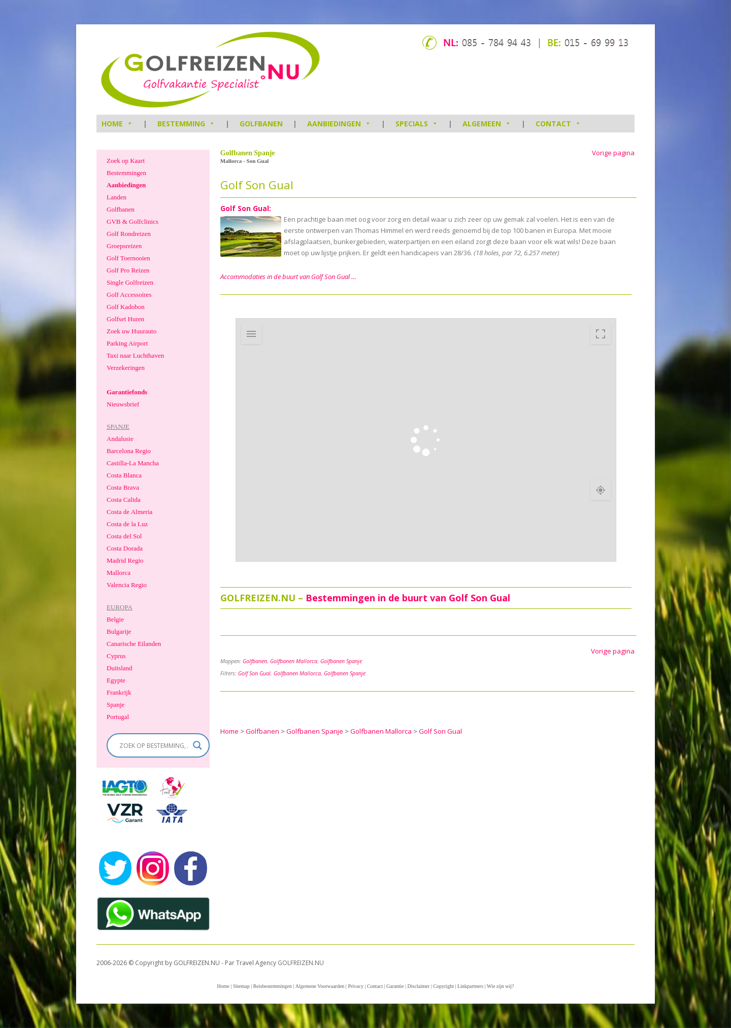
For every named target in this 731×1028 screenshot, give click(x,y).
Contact (558, 123)
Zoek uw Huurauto (131, 331)
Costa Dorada (125, 548)
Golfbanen (261, 123)
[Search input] (153, 745)
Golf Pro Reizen (128, 270)
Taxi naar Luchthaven (135, 355)
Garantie (395, 986)
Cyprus (116, 656)
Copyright (443, 986)
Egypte (116, 680)
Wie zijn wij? (500, 986)
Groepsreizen (124, 246)
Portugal (118, 717)
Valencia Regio (127, 585)
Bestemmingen (126, 173)
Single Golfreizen (130, 282)
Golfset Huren (125, 319)
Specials (416, 123)
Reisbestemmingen (272, 986)
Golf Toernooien (128, 258)
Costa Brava (123, 487)
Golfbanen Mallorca (293, 661)
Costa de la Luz (127, 524)
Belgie (115, 619)
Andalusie (120, 438)
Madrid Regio (125, 560)
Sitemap (241, 986)
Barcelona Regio (129, 451)
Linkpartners (470, 986)
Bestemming (186, 123)
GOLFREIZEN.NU (301, 962)
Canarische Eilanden (134, 643)
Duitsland (119, 668)
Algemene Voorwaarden (320, 986)
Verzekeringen (126, 367)
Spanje (115, 704)
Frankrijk (119, 692)
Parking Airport (127, 343)
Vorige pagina (613, 153)
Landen (116, 197)
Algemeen (486, 123)
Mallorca (118, 572)
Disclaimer (419, 986)
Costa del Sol (124, 536)
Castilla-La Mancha (133, 463)
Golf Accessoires (129, 294)
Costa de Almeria (129, 512)
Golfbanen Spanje (341, 661)
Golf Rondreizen (129, 233)
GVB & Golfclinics (132, 221)
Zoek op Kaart (126, 160)
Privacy (355, 986)
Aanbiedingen (339, 123)
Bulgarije (119, 631)
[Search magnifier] (197, 745)
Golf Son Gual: (245, 208)
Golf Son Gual (254, 673)
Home (223, 986)
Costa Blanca (124, 475)
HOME (117, 123)
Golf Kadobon (126, 307)
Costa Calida (124, 499)
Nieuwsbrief (123, 404)
